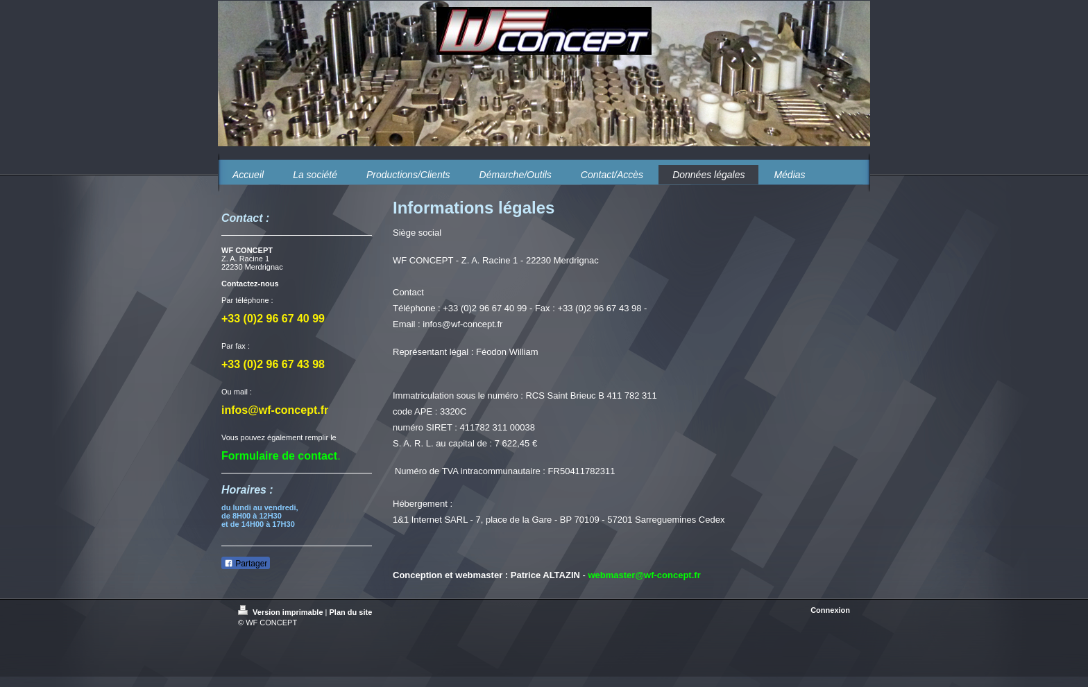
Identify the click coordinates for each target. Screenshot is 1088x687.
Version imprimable (281, 612)
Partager (245, 563)
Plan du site (351, 612)
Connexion (830, 610)
